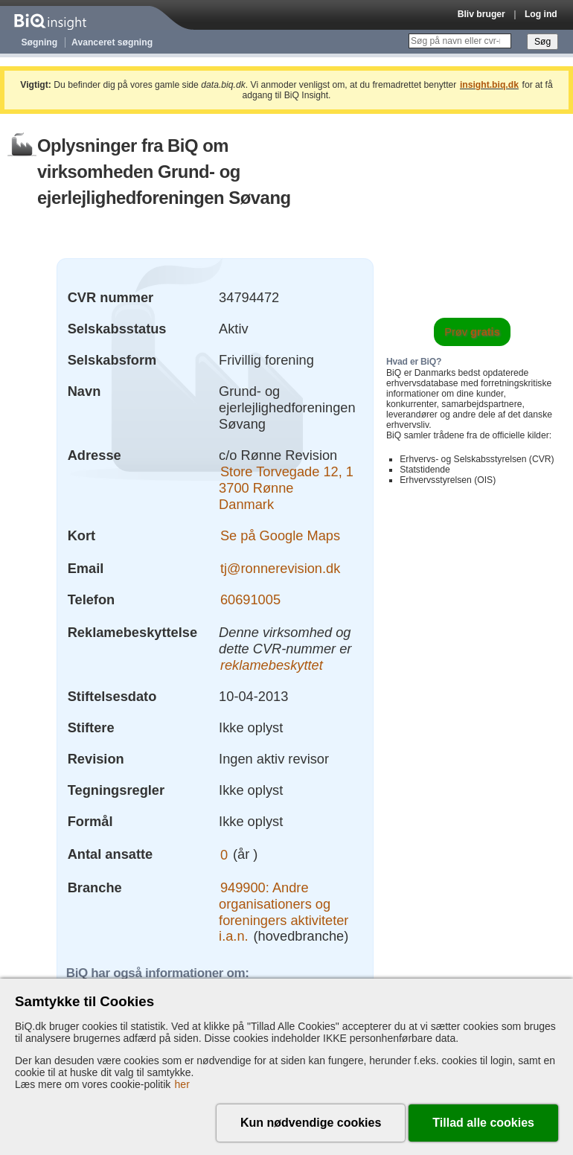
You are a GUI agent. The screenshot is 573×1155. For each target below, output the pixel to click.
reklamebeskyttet (271, 665)
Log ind (541, 14)
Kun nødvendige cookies (310, 1122)
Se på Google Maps (280, 535)
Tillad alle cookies (483, 1122)
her (182, 1084)
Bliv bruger (481, 14)
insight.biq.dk (489, 85)
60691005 (250, 599)
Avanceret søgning (112, 42)
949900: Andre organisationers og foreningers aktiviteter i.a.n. (283, 912)
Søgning (40, 42)
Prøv (472, 332)
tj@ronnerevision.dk (280, 568)
